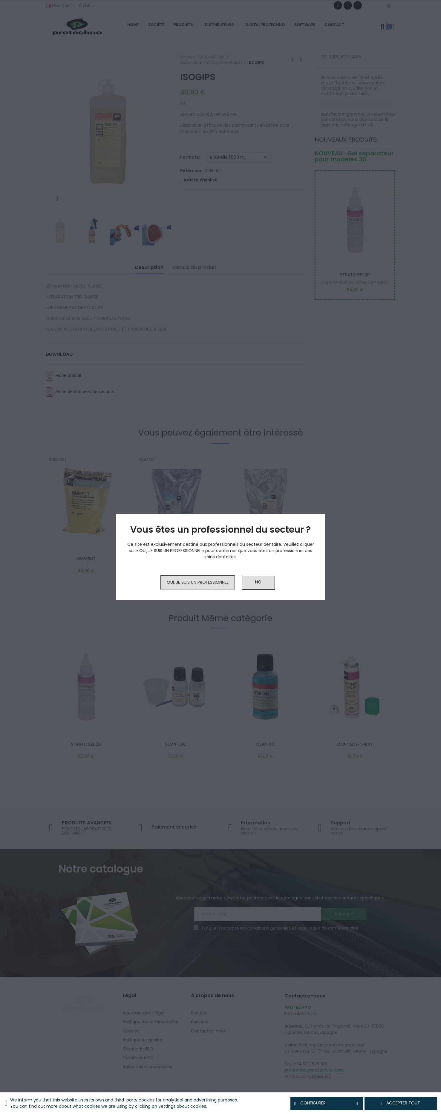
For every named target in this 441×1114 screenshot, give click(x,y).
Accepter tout (401, 1103)
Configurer (326, 1103)
